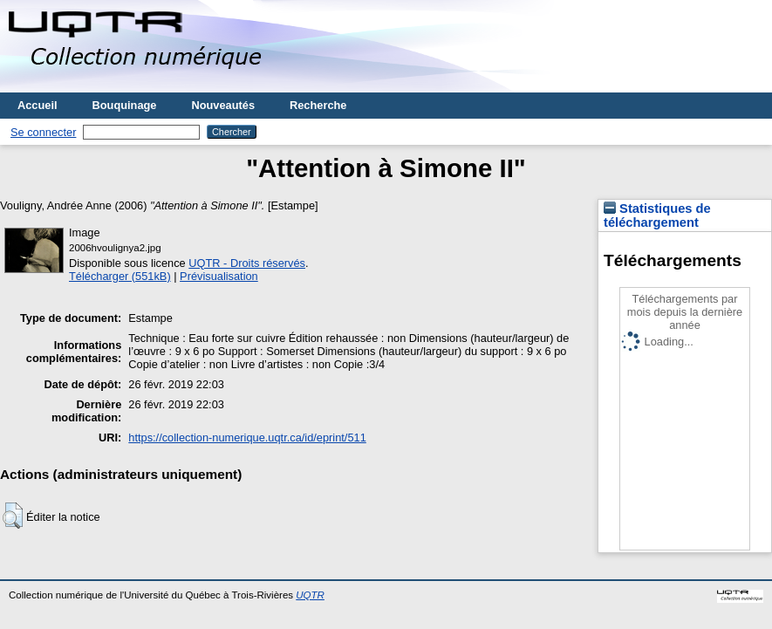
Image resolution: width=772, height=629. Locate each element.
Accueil (37, 105)
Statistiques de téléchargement (657, 215)
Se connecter (43, 132)
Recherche (318, 105)
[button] (13, 516)
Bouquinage (124, 105)
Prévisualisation (219, 276)
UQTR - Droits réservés (246, 263)
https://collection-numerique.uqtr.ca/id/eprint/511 (247, 437)
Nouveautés (223, 105)
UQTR (310, 595)
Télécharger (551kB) (120, 276)
